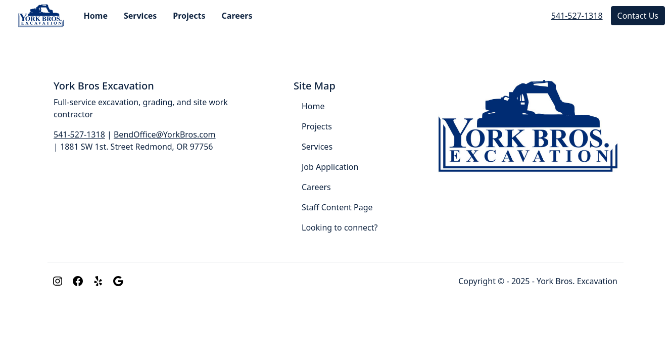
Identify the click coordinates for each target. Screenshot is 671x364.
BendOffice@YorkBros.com (165, 134)
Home (96, 15)
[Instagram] (57, 280)
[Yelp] (98, 280)
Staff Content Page (337, 207)
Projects (189, 15)
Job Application (330, 166)
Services (140, 15)
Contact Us (637, 15)
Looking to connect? (339, 227)
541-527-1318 (577, 15)
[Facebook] (78, 280)
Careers (237, 15)
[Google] (118, 280)
